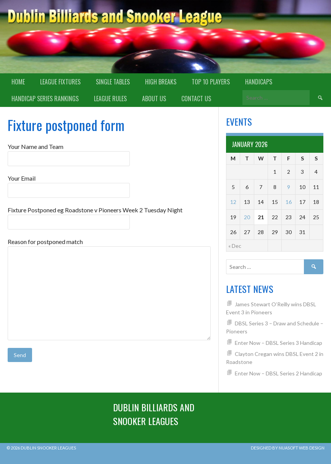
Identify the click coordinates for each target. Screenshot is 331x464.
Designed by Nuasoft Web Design (288, 447)
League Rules (110, 98)
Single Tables (113, 81)
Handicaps (258, 81)
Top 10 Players (211, 81)
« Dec (234, 246)
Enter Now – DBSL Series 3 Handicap (278, 343)
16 (289, 202)
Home (18, 81)
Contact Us (196, 98)
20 (247, 217)
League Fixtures (60, 81)
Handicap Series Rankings (45, 98)
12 (233, 202)
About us (154, 98)
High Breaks (160, 81)
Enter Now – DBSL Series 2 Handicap (278, 373)
